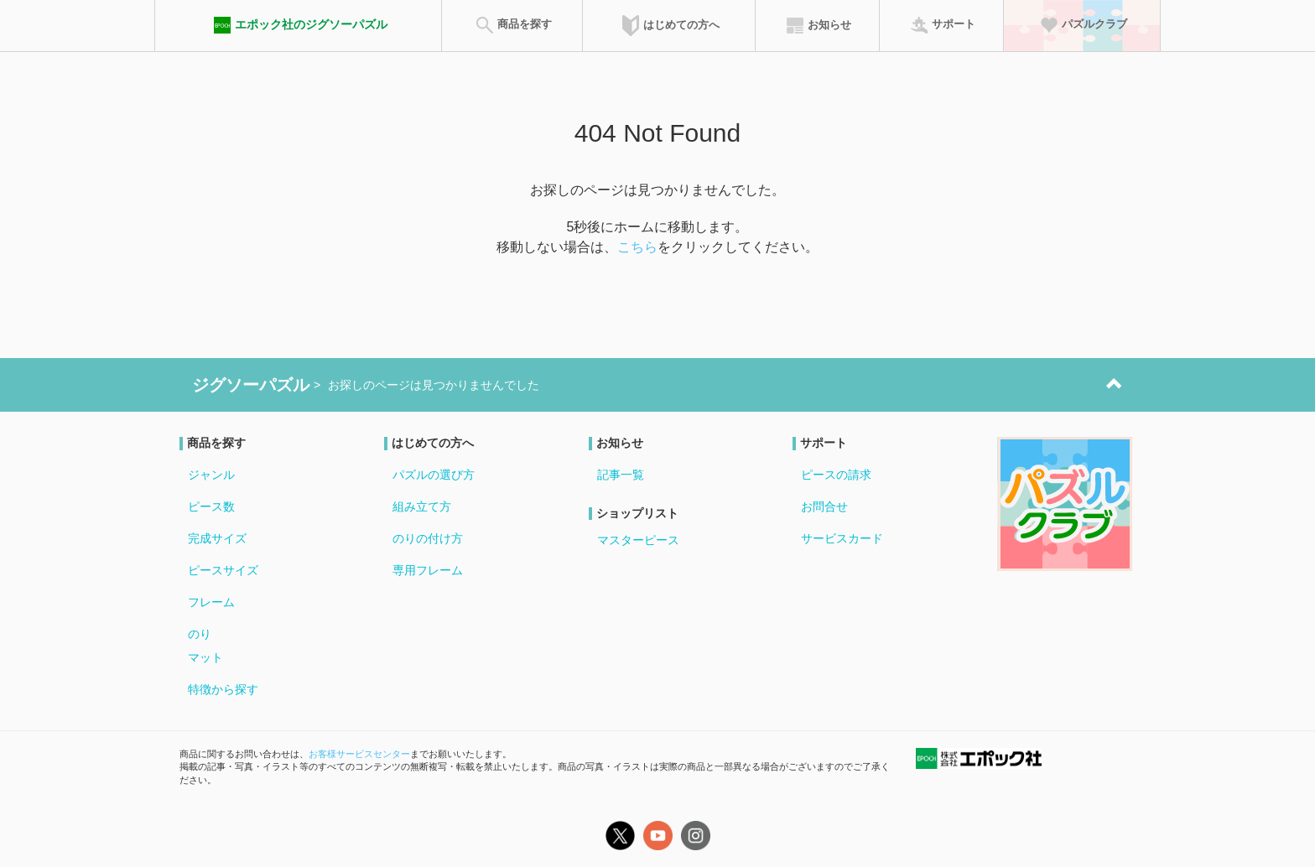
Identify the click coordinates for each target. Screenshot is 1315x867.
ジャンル (211, 474)
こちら (637, 247)
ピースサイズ (223, 570)
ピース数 (211, 506)
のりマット (205, 645)
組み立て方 (421, 506)
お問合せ (824, 506)
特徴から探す (223, 689)
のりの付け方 (427, 538)
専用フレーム (427, 570)
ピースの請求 (836, 474)
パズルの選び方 (433, 474)
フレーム (211, 602)
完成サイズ (217, 538)
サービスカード (842, 538)
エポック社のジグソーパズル (298, 25)
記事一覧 (620, 474)
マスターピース (638, 540)
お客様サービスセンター (359, 754)
